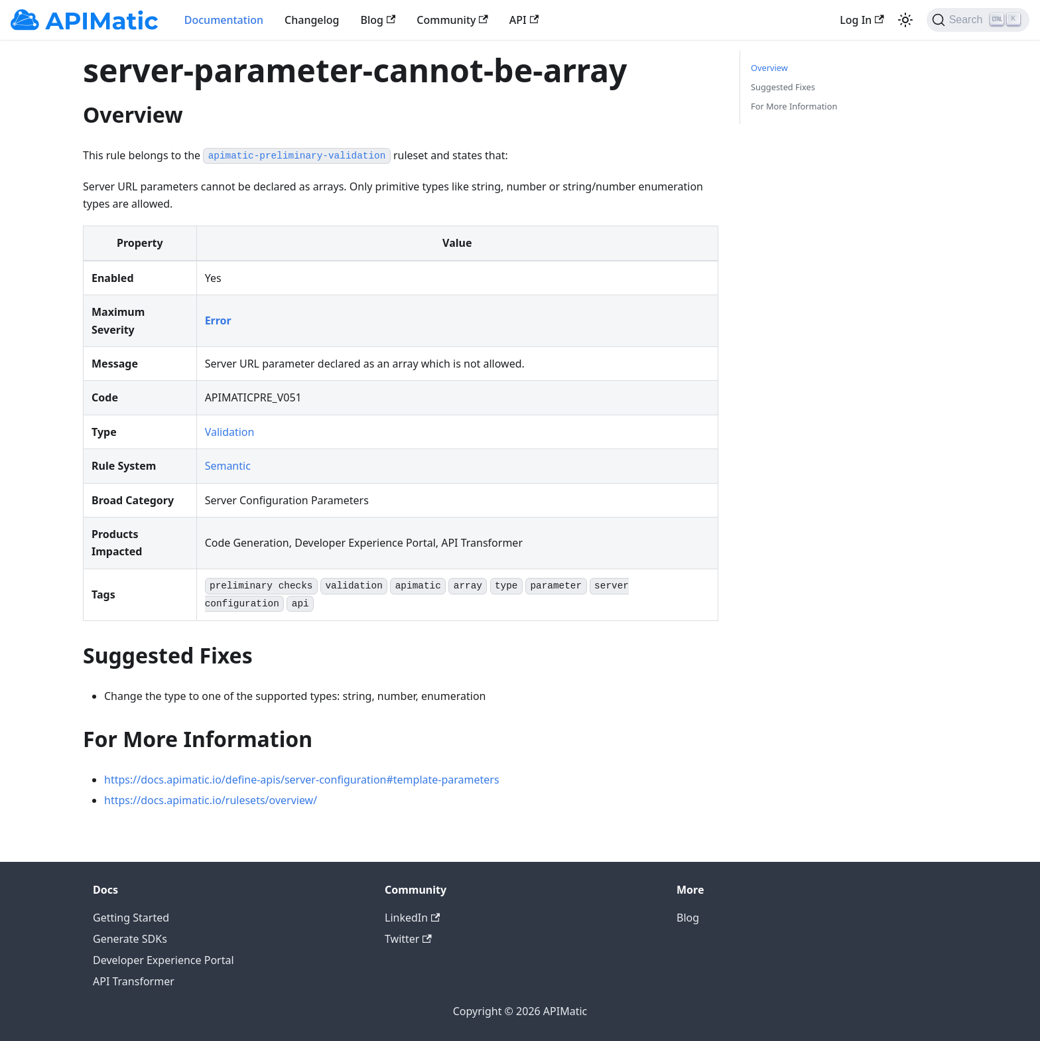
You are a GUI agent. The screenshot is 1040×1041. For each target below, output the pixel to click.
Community (452, 20)
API (524, 20)
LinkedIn (412, 917)
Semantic (228, 465)
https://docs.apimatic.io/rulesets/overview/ (210, 800)
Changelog (312, 20)
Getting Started (131, 917)
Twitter (408, 939)
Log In (861, 20)
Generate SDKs (130, 939)
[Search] (978, 20)
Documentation (223, 20)
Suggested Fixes (783, 87)
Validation (230, 432)
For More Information (794, 106)
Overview (769, 68)
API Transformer (133, 981)
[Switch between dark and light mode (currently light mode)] (905, 20)
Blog (378, 20)
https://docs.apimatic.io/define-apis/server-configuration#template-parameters (301, 779)
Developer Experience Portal (163, 960)
